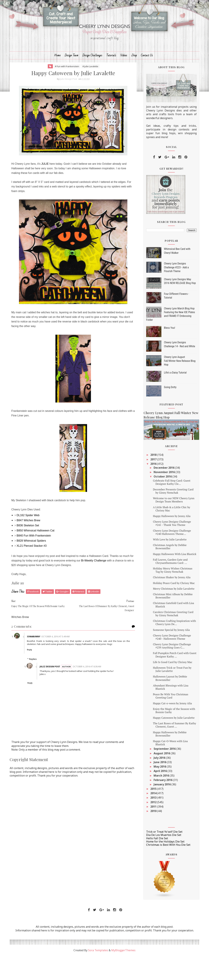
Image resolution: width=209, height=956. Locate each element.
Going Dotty (170, 387)
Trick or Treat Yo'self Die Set (164, 832)
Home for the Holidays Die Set (165, 841)
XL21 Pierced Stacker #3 (32, 545)
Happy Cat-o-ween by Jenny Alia (172, 703)
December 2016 (164, 468)
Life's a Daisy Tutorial (175, 372)
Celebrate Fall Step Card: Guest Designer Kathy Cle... (171, 482)
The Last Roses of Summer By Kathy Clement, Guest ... (174, 724)
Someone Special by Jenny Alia (171, 630)
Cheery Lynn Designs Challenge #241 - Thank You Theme (172, 523)
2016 (153, 464)
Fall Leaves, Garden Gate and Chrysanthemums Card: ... (170, 561)
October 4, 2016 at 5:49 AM (55, 636)
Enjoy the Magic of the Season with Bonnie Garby (174, 710)
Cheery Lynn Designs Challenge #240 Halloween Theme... (172, 532)
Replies (33, 659)
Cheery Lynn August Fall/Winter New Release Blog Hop (179, 360)
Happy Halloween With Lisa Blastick (174, 554)
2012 (153, 802)
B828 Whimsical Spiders (31, 540)
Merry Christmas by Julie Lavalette (173, 588)
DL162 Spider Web (28, 515)
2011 (153, 806)
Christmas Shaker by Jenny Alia (172, 577)
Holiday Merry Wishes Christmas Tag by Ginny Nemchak (172, 570)
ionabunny (33, 636)
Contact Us (147, 55)
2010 (153, 811)
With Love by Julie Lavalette (170, 539)
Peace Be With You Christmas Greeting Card (170, 695)
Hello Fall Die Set (157, 838)
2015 (153, 789)
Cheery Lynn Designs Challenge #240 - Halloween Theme (172, 637)
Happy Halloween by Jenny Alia (172, 516)
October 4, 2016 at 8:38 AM (87, 666)
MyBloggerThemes (123, 950)
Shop (134, 55)
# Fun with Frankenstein (67, 66)
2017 (153, 459)
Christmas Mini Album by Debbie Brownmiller (173, 595)
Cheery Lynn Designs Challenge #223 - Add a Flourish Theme (176, 267)
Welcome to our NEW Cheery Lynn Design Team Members (173, 499)
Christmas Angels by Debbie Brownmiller (170, 546)
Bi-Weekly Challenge (93, 560)
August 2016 (162, 753)
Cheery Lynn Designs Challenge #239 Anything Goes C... (172, 645)
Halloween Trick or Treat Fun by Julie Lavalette (172, 669)
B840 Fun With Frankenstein (34, 535)
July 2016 (160, 758)
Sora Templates (98, 950)
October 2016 (163, 476)
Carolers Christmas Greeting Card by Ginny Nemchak (173, 613)
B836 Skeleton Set (28, 525)
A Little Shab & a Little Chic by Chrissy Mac (171, 508)
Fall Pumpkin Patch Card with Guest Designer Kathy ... (174, 654)
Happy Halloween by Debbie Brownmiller (170, 733)
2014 (153, 793)
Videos (123, 55)
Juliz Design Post (50, 666)
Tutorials (111, 55)
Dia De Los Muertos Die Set (163, 835)
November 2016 (164, 472)
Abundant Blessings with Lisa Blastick (170, 687)
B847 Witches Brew (28, 520)
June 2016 (160, 762)
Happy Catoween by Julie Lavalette (174, 718)
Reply (29, 649)
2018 (153, 455)
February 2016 (163, 780)
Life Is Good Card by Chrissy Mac (172, 662)
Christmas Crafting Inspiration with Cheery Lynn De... (174, 622)
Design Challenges (92, 55)
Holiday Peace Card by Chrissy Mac (174, 583)
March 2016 (162, 775)
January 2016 (162, 784)
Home (57, 55)
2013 (153, 797)
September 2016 (165, 749)
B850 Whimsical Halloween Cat (35, 530)
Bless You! (169, 327)
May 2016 (160, 766)
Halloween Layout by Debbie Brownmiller (170, 678)
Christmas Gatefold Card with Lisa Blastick (173, 604)
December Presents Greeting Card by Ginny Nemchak (173, 490)
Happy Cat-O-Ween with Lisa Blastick (170, 742)
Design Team (71, 55)
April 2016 (161, 771)
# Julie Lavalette (90, 66)
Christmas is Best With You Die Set (168, 845)
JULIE (45, 163)
